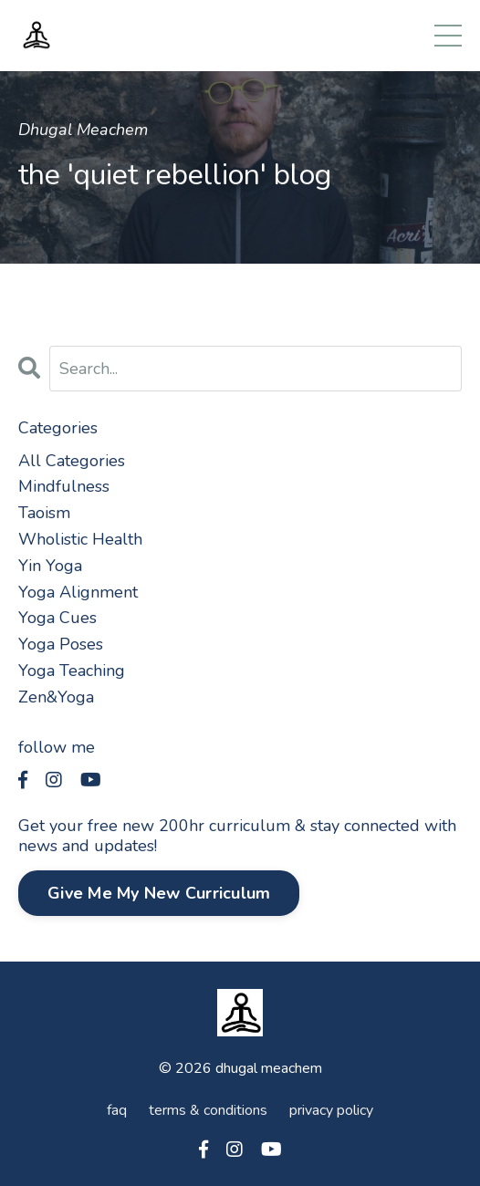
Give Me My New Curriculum (158, 893)
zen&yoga (56, 697)
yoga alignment (78, 592)
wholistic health (80, 539)
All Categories (71, 461)
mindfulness (64, 486)
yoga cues (57, 618)
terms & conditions (208, 1110)
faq (117, 1110)
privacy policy (331, 1110)
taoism (44, 513)
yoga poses (60, 644)
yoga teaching (71, 670)
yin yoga (50, 566)
